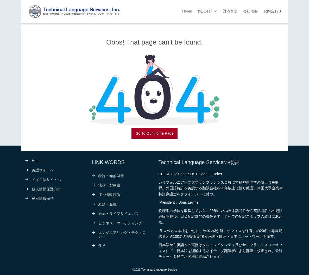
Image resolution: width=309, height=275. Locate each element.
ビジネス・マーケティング (120, 223)
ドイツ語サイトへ (46, 180)
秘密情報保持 (43, 198)
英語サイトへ (43, 170)
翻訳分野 (205, 11)
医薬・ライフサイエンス (118, 213)
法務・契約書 (109, 185)
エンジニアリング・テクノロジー (122, 234)
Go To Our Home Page (154, 133)
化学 (102, 245)
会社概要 (250, 11)
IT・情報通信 (109, 195)
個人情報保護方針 (46, 189)
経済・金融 (107, 204)
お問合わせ (272, 11)
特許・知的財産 (111, 176)
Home (187, 11)
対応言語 (230, 11)
